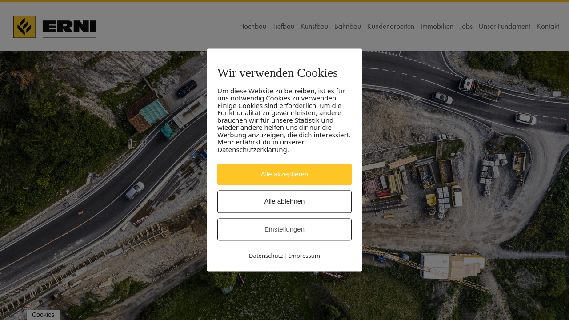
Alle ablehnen (284, 201)
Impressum (304, 256)
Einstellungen (284, 229)
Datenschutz (266, 256)
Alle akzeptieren (285, 174)
